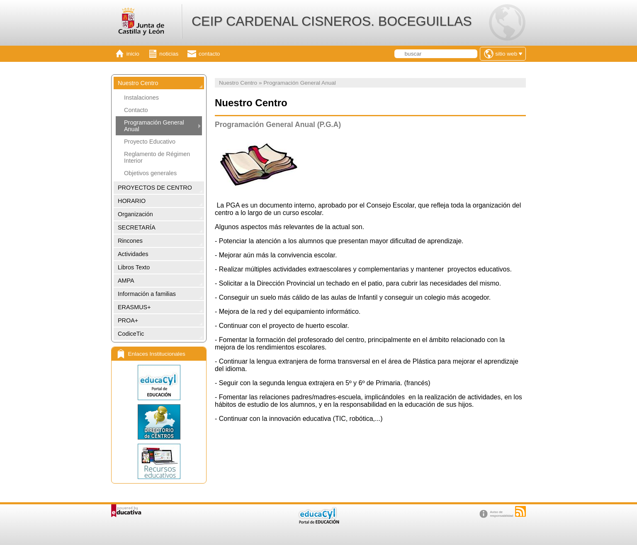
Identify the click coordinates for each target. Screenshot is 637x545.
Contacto (136, 110)
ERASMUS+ (134, 307)
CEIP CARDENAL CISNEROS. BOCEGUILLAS (332, 21)
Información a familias (147, 294)
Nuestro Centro (138, 83)
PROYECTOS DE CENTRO (155, 187)
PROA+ (128, 320)
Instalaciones (141, 97)
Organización (135, 214)
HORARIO (132, 201)
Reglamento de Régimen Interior (157, 157)
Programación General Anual (154, 125)
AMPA (126, 280)
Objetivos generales (150, 173)
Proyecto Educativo (149, 141)
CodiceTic (131, 333)
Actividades (133, 254)
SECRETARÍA (137, 227)
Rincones (130, 240)
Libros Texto (134, 267)
